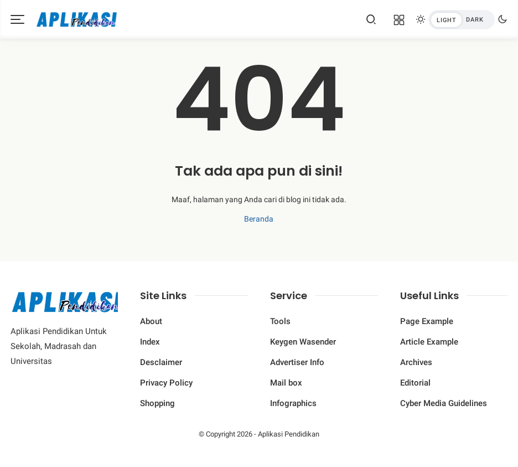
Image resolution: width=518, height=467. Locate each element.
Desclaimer (161, 362)
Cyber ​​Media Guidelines (443, 403)
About (151, 321)
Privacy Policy (166, 383)
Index (150, 342)
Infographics (293, 403)
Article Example (429, 342)
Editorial (415, 383)
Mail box (286, 383)
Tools (280, 321)
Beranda (258, 218)
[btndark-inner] (461, 19)
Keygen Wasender (303, 342)
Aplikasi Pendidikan (288, 434)
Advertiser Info (297, 362)
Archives (416, 362)
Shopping (157, 403)
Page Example (426, 321)
